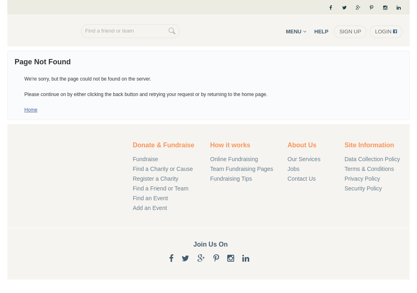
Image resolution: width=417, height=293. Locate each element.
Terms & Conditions (369, 169)
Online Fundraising (46, 31)
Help (321, 31)
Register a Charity (155, 178)
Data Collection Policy (372, 159)
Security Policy (363, 188)
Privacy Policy (362, 178)
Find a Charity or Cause (163, 169)
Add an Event (150, 208)
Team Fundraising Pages (241, 169)
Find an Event (150, 198)
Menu (296, 31)
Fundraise (145, 159)
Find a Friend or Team (161, 188)
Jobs (294, 169)
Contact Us (302, 178)
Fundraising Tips (231, 178)
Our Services (304, 159)
